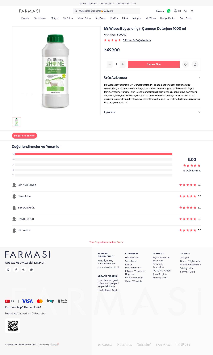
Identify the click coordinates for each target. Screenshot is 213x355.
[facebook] (16, 270)
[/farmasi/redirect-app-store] (12, 325)
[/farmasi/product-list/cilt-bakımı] (68, 19)
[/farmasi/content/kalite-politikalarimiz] (136, 266)
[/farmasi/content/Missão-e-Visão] (136, 273)
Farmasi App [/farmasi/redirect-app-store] (11, 313)
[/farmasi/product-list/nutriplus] (137, 19)
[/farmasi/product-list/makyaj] (55, 19)
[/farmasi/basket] (185, 11)
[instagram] (8, 270)
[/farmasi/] (29, 11)
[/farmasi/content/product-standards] (131, 261)
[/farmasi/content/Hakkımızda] (131, 257)
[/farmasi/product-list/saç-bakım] (100, 19)
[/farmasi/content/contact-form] (184, 257)
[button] (154, 64)
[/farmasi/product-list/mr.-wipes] (151, 19)
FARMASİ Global (162, 270)
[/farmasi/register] (93, 3)
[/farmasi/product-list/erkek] (125, 19)
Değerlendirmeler (24, 135)
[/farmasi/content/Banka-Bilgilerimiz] (190, 261)
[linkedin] (31, 270)
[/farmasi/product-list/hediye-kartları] (168, 19)
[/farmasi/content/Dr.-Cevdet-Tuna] (134, 277)
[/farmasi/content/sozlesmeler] (186, 268)
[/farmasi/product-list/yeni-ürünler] (40, 19)
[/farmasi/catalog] (83, 3)
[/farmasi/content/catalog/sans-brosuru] (160, 274)
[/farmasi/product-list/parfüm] (114, 19)
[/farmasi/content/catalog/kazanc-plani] (160, 277)
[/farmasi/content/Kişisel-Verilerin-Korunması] (164, 259)
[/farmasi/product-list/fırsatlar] (25, 19)
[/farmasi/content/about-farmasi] (164, 266)
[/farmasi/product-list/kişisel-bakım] (84, 19)
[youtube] (24, 270)
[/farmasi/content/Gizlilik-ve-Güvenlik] (190, 264)
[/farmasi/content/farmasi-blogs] (187, 271)
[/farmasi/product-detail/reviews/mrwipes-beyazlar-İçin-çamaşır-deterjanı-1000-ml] (106, 242)
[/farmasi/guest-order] (108, 290)
